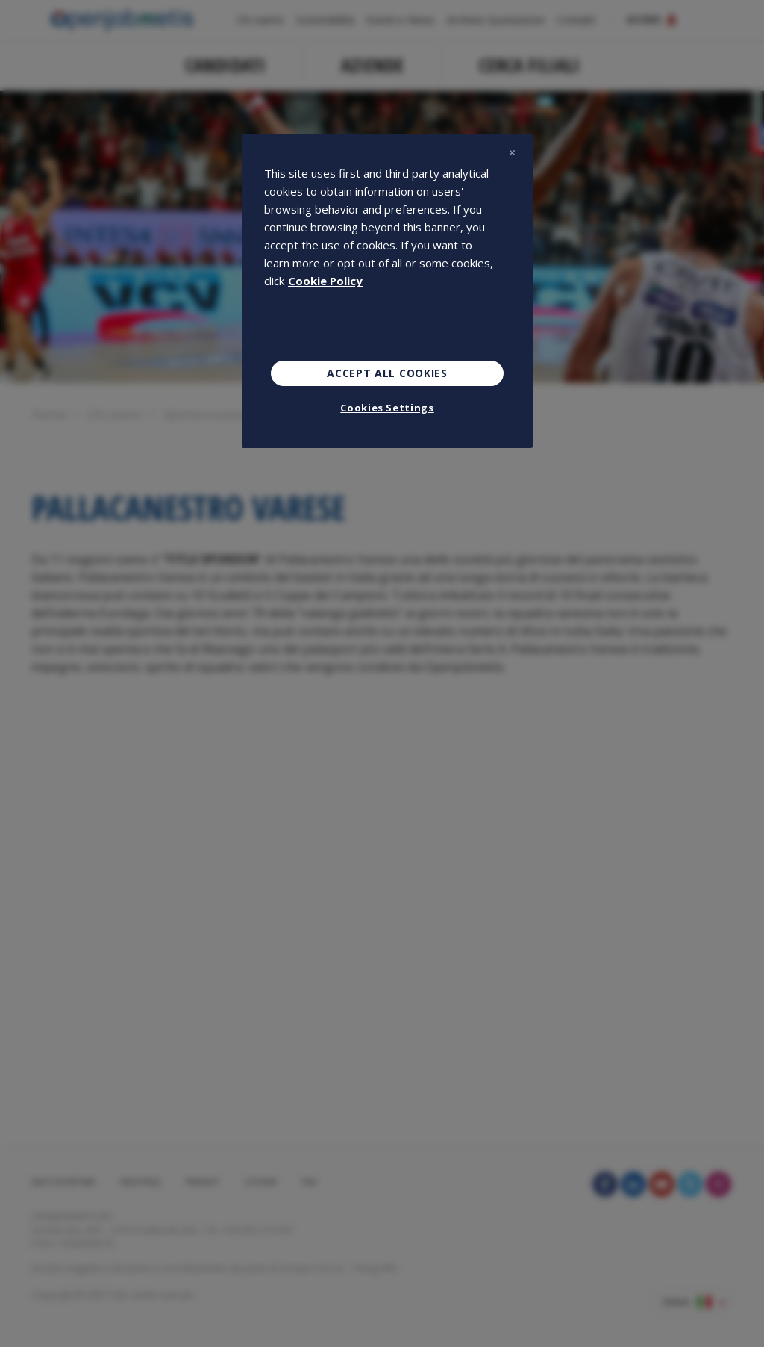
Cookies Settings (386, 407)
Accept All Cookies (387, 373)
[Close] (511, 152)
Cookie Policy (325, 280)
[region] (387, 291)
